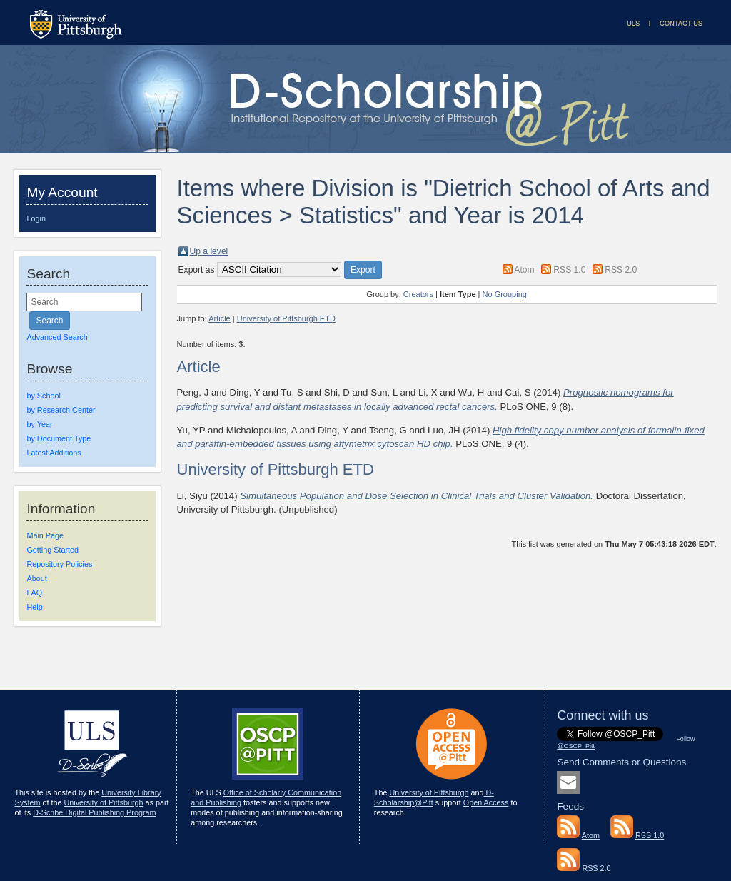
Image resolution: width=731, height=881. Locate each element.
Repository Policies (59, 564)
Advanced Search (56, 337)
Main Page (45, 535)
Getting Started (52, 549)
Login (35, 218)
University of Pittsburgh (103, 802)
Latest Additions (53, 452)
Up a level (209, 251)
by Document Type (58, 438)
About (36, 578)
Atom (524, 270)
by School (43, 395)
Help (34, 607)
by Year (39, 424)
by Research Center (60, 410)
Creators (418, 294)
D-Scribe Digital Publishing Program (94, 812)
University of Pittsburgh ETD (286, 318)
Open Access (486, 802)
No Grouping (505, 294)
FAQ (34, 592)
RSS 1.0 (569, 270)
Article (219, 318)
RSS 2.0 (621, 270)
